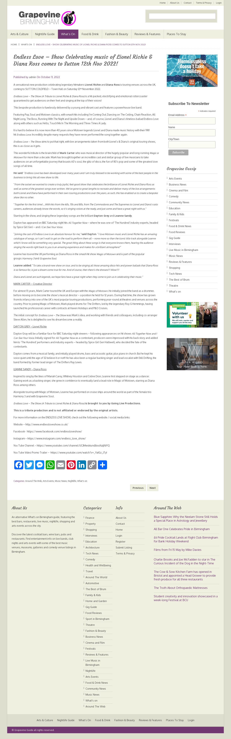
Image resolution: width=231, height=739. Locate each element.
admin (32, 77)
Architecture (93, 551)
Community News (179, 202)
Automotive (92, 587)
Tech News (175, 273)
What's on (26, 44)
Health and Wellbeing (98, 569)
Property (91, 528)
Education (174, 208)
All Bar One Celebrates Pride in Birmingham (182, 533)
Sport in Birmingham (97, 623)
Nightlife (72, 485)
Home (162, 2)
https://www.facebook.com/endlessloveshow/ (54, 435)
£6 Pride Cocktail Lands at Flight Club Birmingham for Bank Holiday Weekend (186, 543)
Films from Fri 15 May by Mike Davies (177, 554)
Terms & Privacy (203, 2)
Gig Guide (174, 238)
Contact (187, 2)
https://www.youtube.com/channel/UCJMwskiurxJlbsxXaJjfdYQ (74, 449)
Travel (89, 575)
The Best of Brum (179, 279)
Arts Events (48, 485)
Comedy (173, 196)
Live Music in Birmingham (183, 249)
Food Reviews (177, 232)
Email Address (177, 115)
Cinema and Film (178, 190)
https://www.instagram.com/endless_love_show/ (57, 442)
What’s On (68, 34)
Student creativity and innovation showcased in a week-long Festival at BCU (186, 602)
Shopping (174, 267)
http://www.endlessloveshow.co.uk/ (47, 428)
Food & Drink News (180, 226)
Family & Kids (176, 214)
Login (219, 2)
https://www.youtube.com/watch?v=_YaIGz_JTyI (81, 456)
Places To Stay (176, 34)
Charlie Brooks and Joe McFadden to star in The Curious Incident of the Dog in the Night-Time (184, 565)
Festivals (174, 220)
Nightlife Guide (45, 34)
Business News (177, 184)
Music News (61, 485)
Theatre (173, 285)
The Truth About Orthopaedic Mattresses (181, 592)
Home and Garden (96, 605)
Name (171, 127)
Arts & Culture (19, 34)
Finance (90, 522)
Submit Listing (124, 551)
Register (120, 545)
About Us (174, 2)
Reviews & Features (147, 34)
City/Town (173, 139)
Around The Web (33, 485)
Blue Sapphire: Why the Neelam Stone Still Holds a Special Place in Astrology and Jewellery (186, 523)
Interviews (175, 243)
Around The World (96, 581)
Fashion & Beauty (116, 34)
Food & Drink (90, 34)
